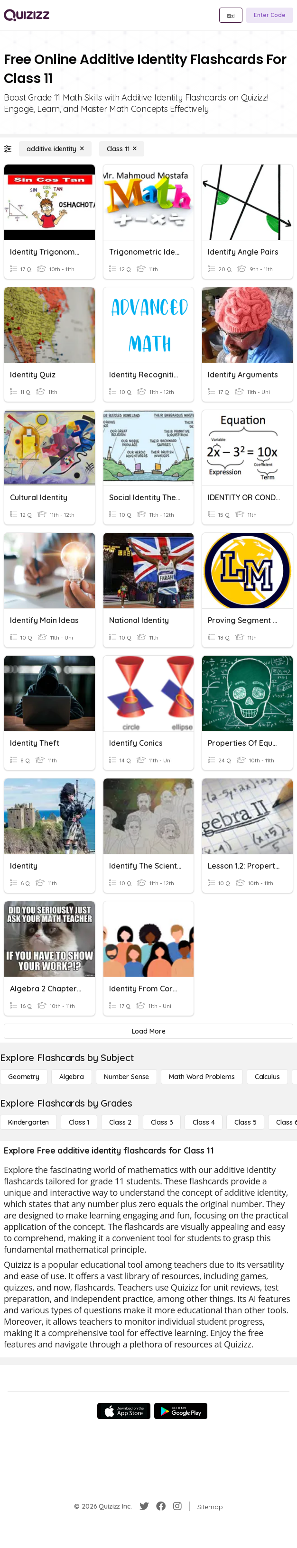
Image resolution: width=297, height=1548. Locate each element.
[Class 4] (204, 1122)
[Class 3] (162, 1122)
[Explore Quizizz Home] (26, 15)
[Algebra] (71, 1076)
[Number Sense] (126, 1076)
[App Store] (123, 1411)
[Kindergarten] (28, 1122)
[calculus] (267, 1076)
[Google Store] (180, 1411)
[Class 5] (245, 1122)
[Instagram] (177, 1506)
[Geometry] (23, 1076)
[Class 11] (122, 148)
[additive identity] (55, 148)
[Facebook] (161, 1506)
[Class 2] (120, 1122)
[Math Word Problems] (201, 1076)
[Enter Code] (269, 15)
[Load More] (148, 1031)
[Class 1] (79, 1122)
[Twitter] (144, 1506)
